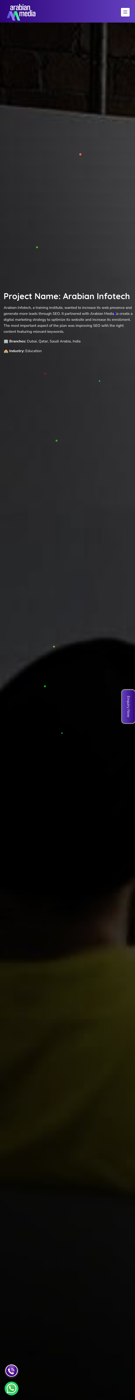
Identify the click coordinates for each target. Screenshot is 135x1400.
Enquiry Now (128, 706)
